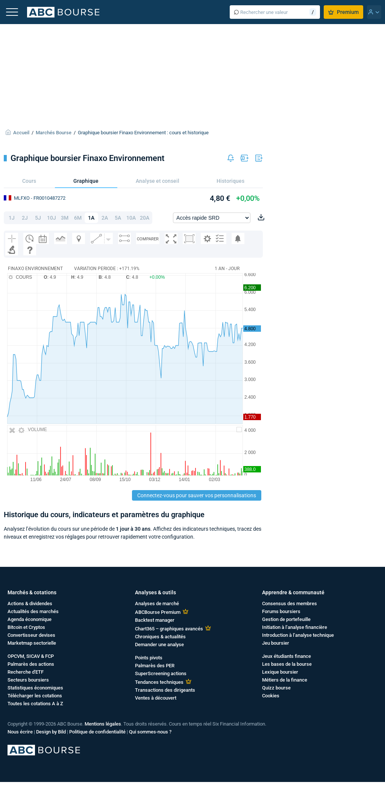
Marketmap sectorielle (32, 643)
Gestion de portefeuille (286, 619)
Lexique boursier (280, 672)
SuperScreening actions (160, 673)
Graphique (86, 181)
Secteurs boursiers (28, 680)
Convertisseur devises (31, 635)
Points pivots (148, 657)
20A (144, 218)
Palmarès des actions (31, 664)
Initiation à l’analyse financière (294, 627)
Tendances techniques (159, 682)
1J (12, 218)
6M (78, 218)
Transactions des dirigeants (165, 690)
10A (131, 218)
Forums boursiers (281, 611)
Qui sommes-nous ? (150, 732)
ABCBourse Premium (157, 612)
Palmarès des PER (154, 665)
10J (51, 218)
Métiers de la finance (284, 680)
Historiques (230, 181)
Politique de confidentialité (97, 732)
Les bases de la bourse (287, 664)
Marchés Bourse (53, 132)
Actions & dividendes (30, 603)
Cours (29, 181)
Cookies (270, 695)
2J (25, 218)
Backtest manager (154, 620)
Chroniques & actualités (160, 636)
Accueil (21, 132)
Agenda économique (30, 619)
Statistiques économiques (35, 688)
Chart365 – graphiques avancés (169, 629)
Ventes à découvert (155, 698)
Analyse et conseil (157, 181)
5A (118, 218)
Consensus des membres (289, 603)
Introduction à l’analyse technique (298, 635)
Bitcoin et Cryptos (26, 627)
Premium (343, 12)
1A (91, 218)
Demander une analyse (159, 644)
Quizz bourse (276, 688)
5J (38, 218)
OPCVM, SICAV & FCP (31, 656)
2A (105, 218)
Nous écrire (20, 732)
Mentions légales (103, 724)
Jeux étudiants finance (286, 656)
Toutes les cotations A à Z (35, 703)
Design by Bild (51, 732)
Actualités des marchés (33, 611)
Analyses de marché (157, 603)
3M (64, 218)
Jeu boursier (275, 643)
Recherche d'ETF (26, 672)
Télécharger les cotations (35, 695)
